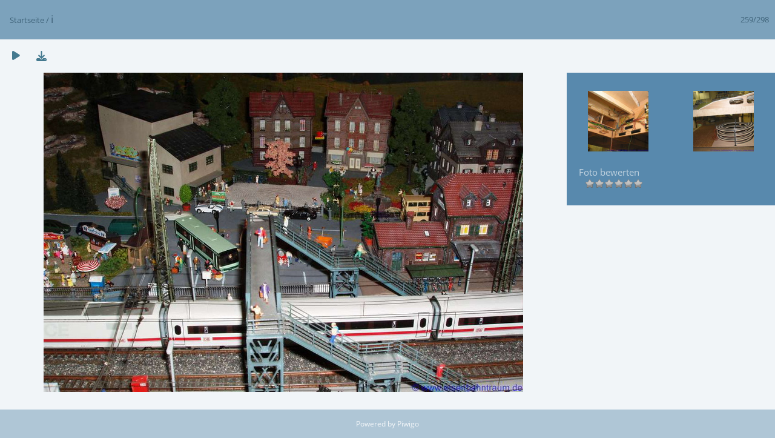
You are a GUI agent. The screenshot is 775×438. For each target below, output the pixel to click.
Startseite (27, 20)
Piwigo (408, 424)
